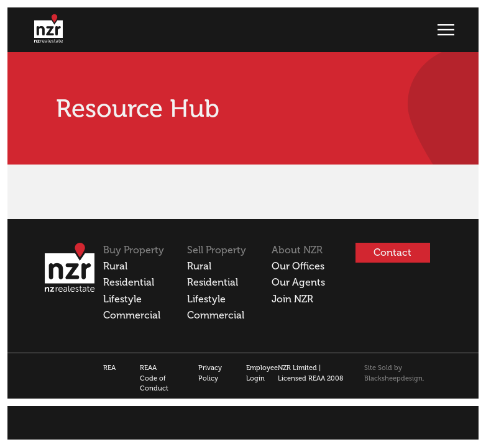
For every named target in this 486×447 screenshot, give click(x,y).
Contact (392, 252)
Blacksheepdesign (393, 378)
